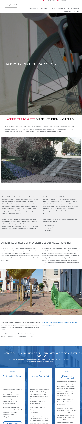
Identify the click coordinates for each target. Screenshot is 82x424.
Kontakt (76, 11)
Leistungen (45, 8)
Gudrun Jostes (33, 8)
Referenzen (67, 11)
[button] (2, 160)
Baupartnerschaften (58, 8)
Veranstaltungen (73, 8)
